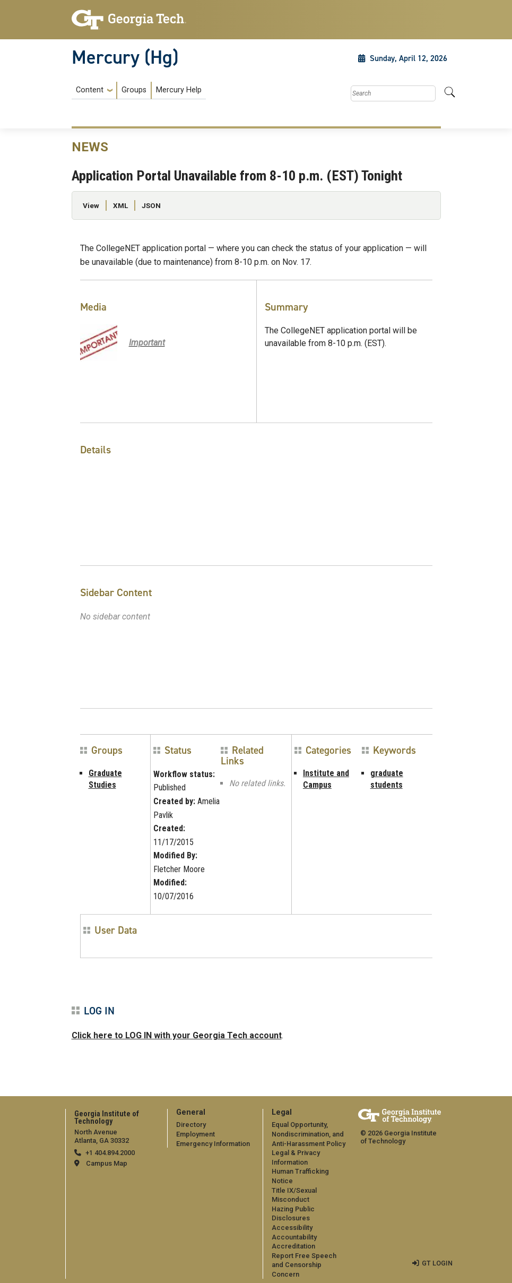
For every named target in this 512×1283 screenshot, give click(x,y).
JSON (151, 205)
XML (120, 205)
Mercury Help (179, 89)
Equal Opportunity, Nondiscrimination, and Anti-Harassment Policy (308, 1134)
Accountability (294, 1237)
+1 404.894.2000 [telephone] (110, 1153)
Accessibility (292, 1228)
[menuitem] (139, 90)
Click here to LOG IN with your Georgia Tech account (177, 1035)
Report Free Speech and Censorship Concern (304, 1265)
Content (89, 90)
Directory (191, 1125)
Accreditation (293, 1246)
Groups (134, 89)
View (91, 205)
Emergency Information (213, 1144)
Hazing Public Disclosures (293, 1213)
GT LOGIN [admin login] (437, 1263)
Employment (195, 1134)
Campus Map (106, 1163)
